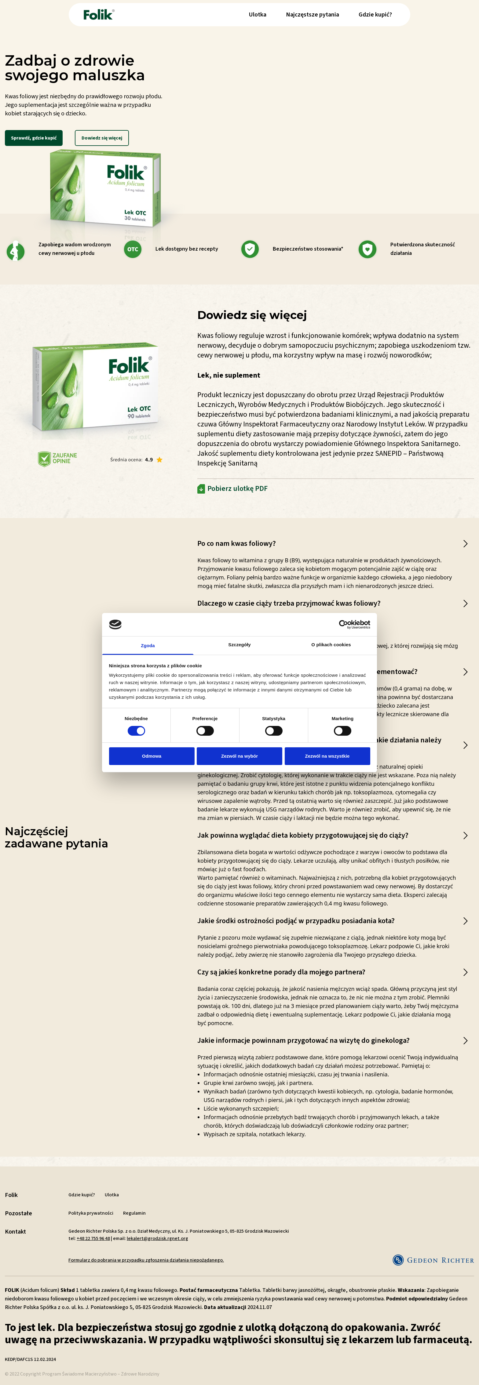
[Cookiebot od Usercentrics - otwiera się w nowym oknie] (343, 624)
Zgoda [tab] (148, 645)
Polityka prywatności (90, 1213)
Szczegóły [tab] (239, 644)
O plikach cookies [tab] (331, 644)
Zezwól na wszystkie (327, 756)
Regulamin (134, 1213)
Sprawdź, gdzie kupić (34, 138)
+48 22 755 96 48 (93, 1238)
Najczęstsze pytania (312, 14)
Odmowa (151, 756)
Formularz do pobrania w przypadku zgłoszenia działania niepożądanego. (146, 1260)
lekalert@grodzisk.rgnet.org (157, 1238)
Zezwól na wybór (239, 756)
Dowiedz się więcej (102, 138)
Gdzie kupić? (375, 14)
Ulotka (257, 14)
